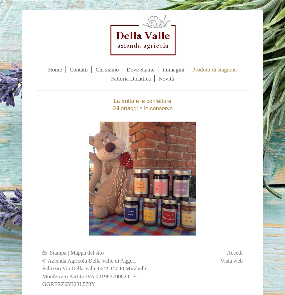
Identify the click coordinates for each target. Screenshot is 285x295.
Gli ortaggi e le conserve (142, 108)
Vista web (232, 261)
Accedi (235, 253)
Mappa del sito (87, 253)
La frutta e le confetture (142, 101)
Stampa (55, 253)
